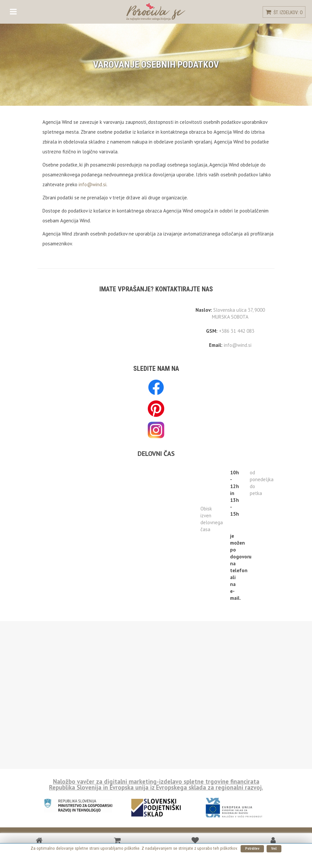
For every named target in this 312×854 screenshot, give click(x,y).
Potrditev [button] (252, 848)
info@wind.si (92, 184)
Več (274, 848)
